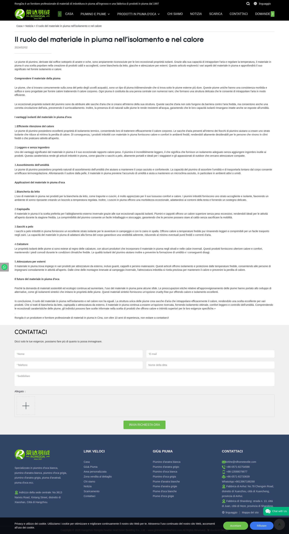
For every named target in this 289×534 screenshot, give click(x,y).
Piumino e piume (93, 14)
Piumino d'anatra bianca (166, 461)
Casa (69, 13)
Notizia (196, 13)
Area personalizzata (95, 471)
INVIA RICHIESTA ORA (144, 424)
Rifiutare (262, 525)
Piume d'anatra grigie (165, 486)
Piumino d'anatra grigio (166, 466)
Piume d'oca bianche (165, 491)
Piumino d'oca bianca (165, 471)
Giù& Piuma (91, 466)
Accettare (235, 525)
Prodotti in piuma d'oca (136, 14)
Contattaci (239, 13)
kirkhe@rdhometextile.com (241, 461)
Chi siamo (175, 13)
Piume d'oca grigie (163, 496)
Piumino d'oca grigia (164, 476)
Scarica (215, 13)
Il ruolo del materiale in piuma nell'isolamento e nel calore (69, 25)
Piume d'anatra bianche (166, 481)
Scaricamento (92, 491)
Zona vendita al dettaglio (98, 476)
